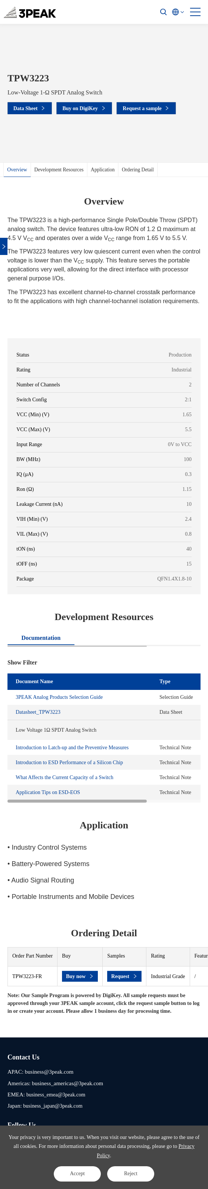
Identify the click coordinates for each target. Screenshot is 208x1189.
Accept (77, 1173)
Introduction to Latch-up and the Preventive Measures (72, 747)
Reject (130, 1173)
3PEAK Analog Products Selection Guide (59, 697)
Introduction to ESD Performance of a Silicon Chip (69, 762)
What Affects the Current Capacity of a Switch (64, 777)
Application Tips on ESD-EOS (48, 792)
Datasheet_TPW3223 (38, 712)
